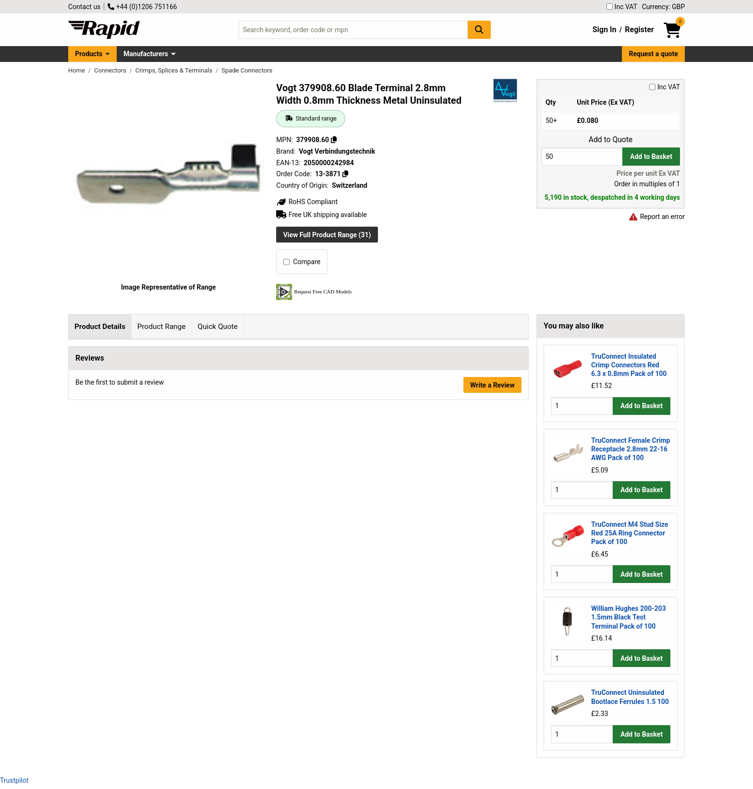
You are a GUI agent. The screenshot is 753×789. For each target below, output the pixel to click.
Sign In (605, 29)
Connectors (111, 70)
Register (639, 29)
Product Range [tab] (161, 326)
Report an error (656, 216)
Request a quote (653, 54)
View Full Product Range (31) (327, 235)
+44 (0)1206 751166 (142, 7)
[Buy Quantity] (581, 156)
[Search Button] (479, 29)
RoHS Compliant (307, 202)
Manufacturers (145, 54)
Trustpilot (14, 780)
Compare (301, 262)
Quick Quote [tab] (217, 326)
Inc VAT (622, 6)
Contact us (84, 7)
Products (88, 54)
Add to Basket (651, 156)
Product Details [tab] (99, 326)
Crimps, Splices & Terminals (174, 70)
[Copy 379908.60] (334, 139)
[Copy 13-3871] (345, 173)
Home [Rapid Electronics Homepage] (77, 70)
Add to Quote (610, 140)
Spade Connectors (246, 70)
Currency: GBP (663, 6)
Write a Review (492, 578)
